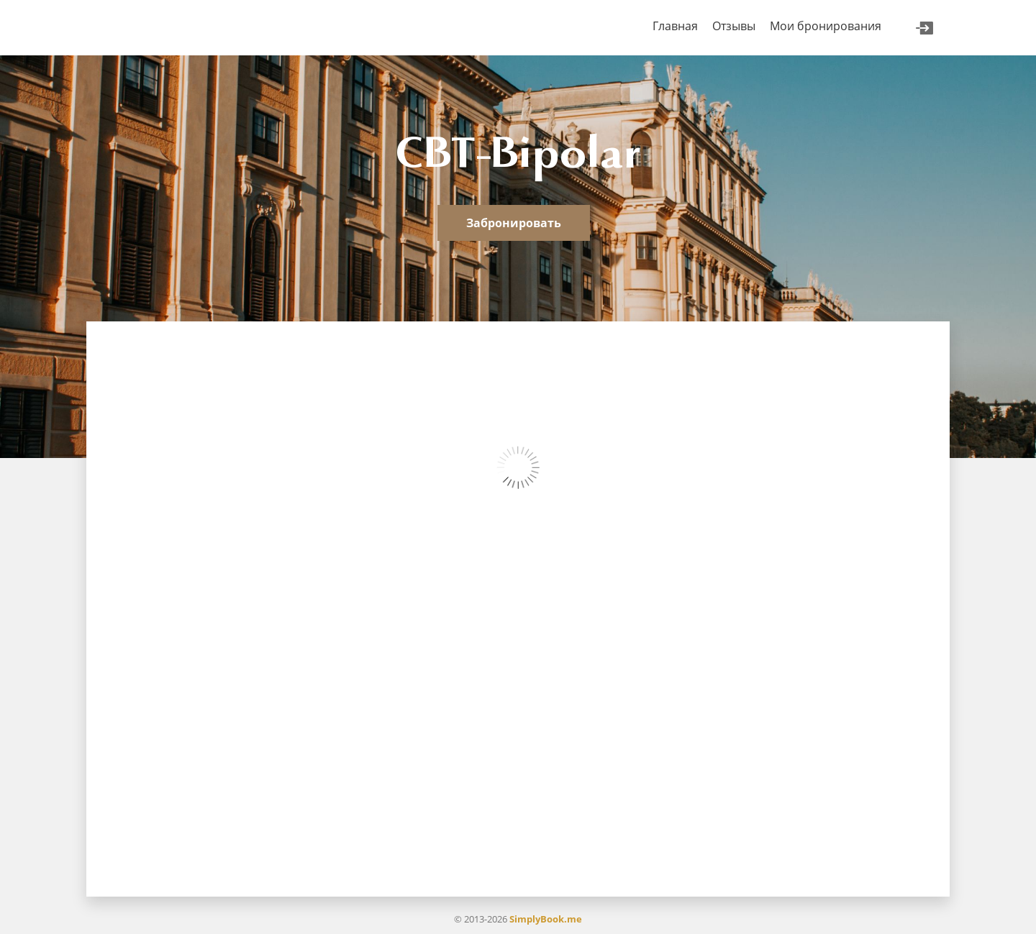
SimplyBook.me (545, 918)
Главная (675, 26)
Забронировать (513, 223)
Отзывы (733, 26)
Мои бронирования (825, 26)
